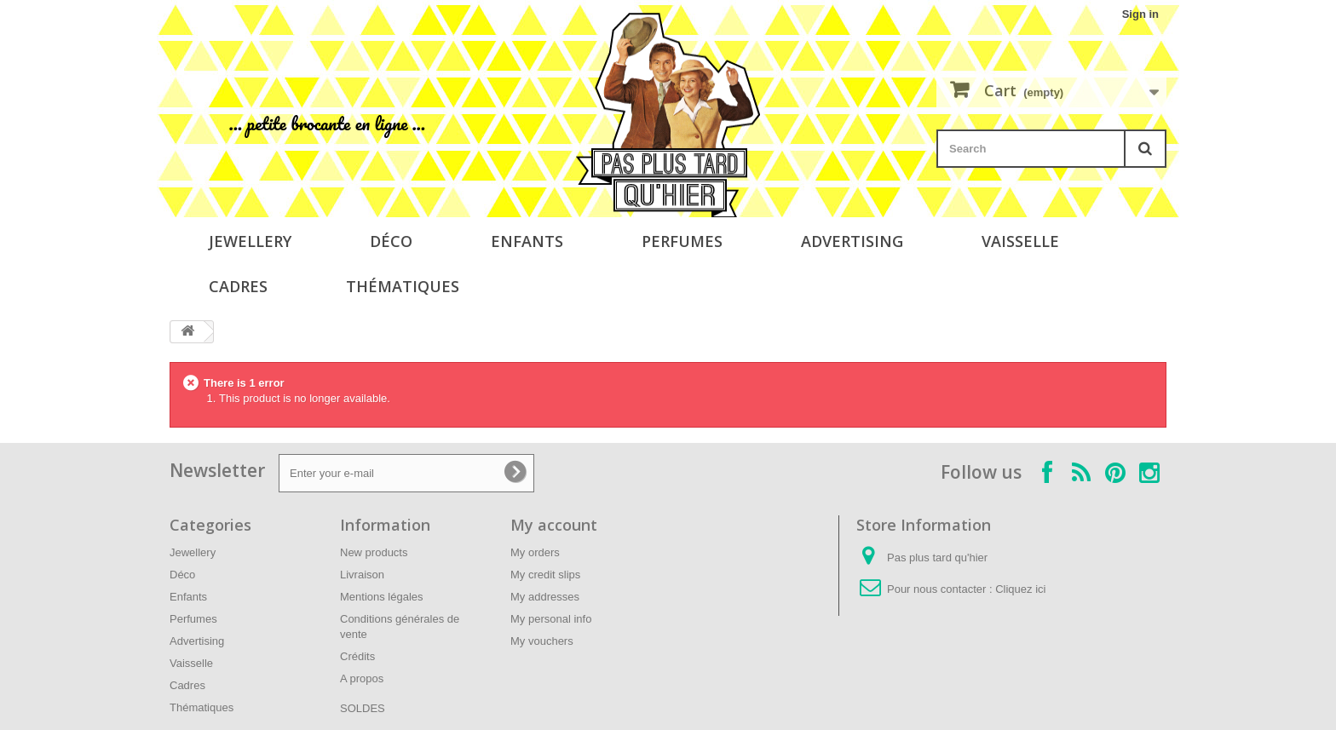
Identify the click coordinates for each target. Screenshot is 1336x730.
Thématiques (402, 286)
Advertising (852, 241)
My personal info (550, 618)
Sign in (1140, 14)
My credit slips (545, 574)
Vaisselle (1020, 241)
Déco (391, 241)
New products (373, 552)
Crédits (357, 656)
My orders (535, 552)
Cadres (238, 286)
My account (553, 524)
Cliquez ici (1020, 589)
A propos (361, 678)
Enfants (527, 241)
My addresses (544, 596)
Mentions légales (381, 596)
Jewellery (250, 241)
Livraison (362, 574)
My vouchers (541, 641)
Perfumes (682, 241)
